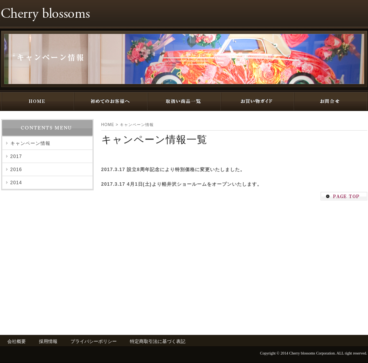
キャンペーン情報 (137, 125)
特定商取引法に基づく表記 (157, 341)
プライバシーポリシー (94, 341)
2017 (16, 156)
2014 (16, 182)
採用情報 (48, 341)
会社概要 (16, 341)
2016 (16, 169)
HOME (107, 125)
